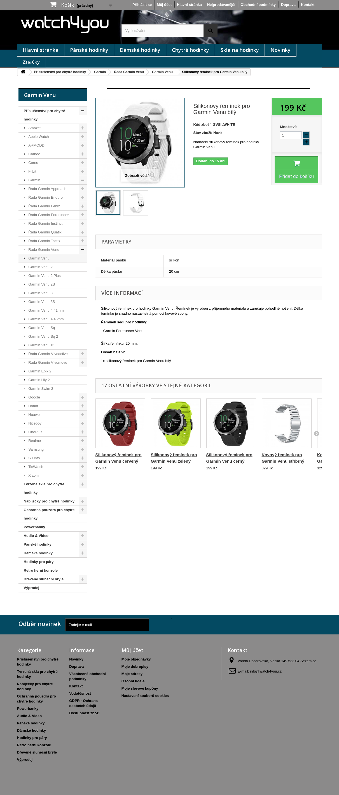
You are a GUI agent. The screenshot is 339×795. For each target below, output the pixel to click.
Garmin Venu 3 (40, 293)
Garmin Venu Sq (41, 328)
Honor (32, 406)
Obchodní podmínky (258, 5)
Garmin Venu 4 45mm (45, 319)
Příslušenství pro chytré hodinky (60, 72)
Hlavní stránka (189, 5)
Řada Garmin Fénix (43, 206)
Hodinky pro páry (39, 562)
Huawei (34, 414)
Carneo (33, 154)
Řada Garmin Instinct (45, 223)
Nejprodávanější (221, 5)
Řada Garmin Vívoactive (47, 354)
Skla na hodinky (240, 50)
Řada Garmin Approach (46, 189)
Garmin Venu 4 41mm (45, 310)
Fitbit (31, 171)
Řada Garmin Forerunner (48, 215)
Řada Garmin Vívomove (47, 362)
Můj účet (164, 5)
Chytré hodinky (190, 50)
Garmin (100, 72)
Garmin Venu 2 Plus (44, 276)
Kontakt (307, 5)
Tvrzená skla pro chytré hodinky (44, 488)
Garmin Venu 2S (41, 284)
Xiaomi (33, 475)
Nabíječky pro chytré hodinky (49, 501)
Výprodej (31, 588)
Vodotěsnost (80, 693)
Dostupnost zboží (84, 713)
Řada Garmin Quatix (44, 232)
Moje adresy (131, 674)
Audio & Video (36, 536)
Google (33, 397)
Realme (34, 441)
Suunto (33, 458)
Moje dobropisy (134, 666)
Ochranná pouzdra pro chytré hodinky (49, 514)
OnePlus (34, 432)
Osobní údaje (132, 681)
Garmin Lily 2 (38, 380)
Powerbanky (34, 527)
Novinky (280, 50)
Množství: (288, 127)
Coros (32, 163)
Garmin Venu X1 (41, 345)
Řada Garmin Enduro (45, 197)
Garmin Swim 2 (40, 388)
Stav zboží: (202, 133)
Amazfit (34, 128)
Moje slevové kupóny (139, 688)
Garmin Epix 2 (39, 371)
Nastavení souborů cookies (145, 696)
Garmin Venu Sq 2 (42, 336)
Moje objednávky (136, 659)
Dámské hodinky (140, 50)
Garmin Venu (162, 72)
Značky (31, 61)
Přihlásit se (142, 5)
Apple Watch (38, 137)
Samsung (35, 449)
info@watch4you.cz (266, 671)
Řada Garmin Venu (129, 72)
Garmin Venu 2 (40, 267)
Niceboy (34, 423)
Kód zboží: (202, 124)
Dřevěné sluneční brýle (44, 579)
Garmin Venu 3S (41, 302)
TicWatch (35, 467)
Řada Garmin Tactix (43, 241)
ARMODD (36, 145)
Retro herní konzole (41, 570)
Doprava (288, 5)
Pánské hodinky (89, 50)
